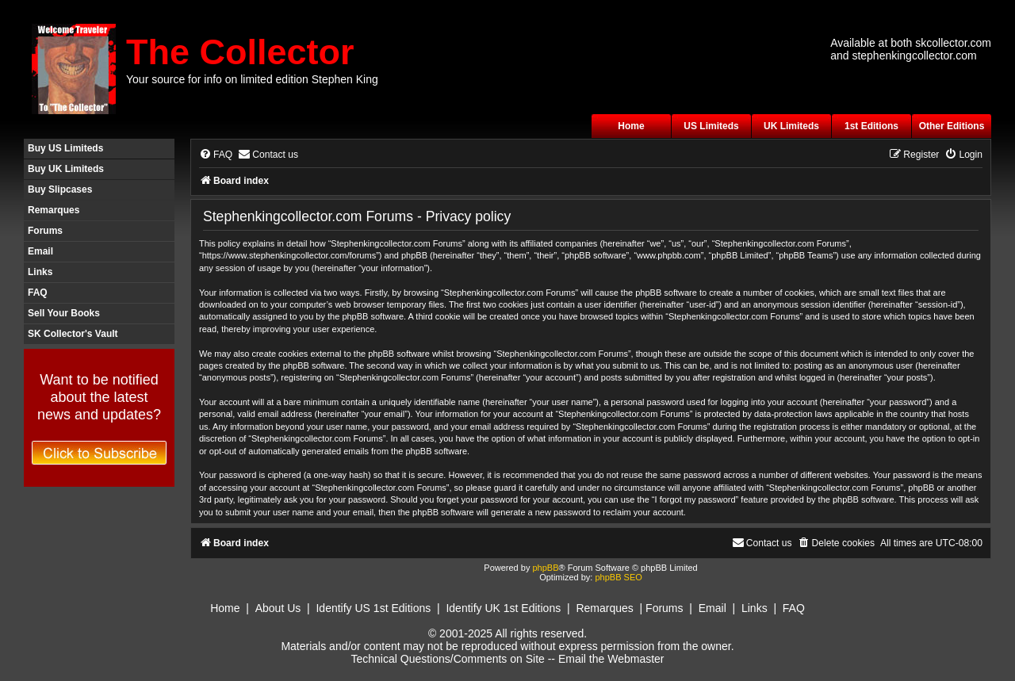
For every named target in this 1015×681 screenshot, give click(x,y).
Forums (45, 230)
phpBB (545, 567)
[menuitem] (215, 155)
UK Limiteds (791, 126)
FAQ (38, 292)
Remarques (53, 210)
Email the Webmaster (611, 658)
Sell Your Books (64, 313)
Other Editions (952, 126)
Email (40, 251)
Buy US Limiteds (65, 148)
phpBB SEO (618, 577)
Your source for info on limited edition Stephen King (252, 79)
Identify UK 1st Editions (503, 608)
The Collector (240, 52)
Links (40, 271)
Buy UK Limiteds (66, 168)
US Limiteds (711, 126)
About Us (278, 608)
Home (631, 126)
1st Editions (871, 126)
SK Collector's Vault (73, 333)
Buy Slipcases (60, 189)
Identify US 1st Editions (373, 608)
